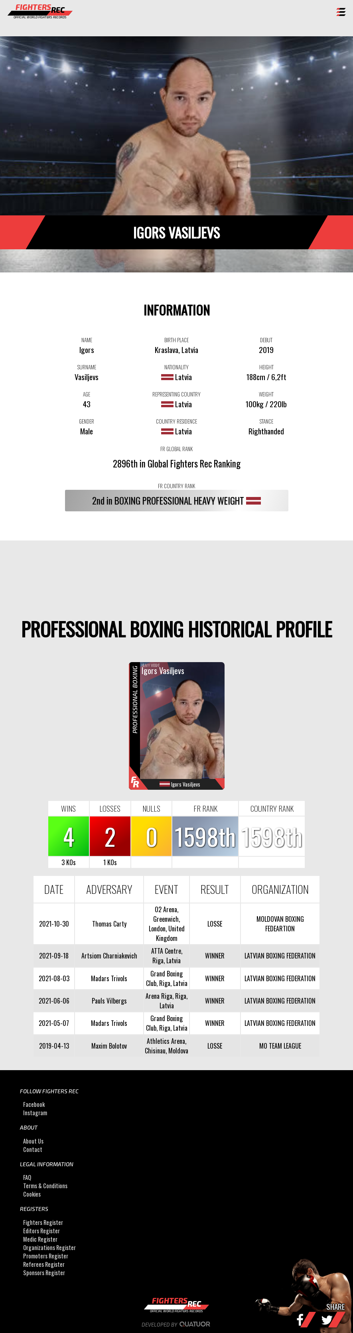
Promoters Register (45, 1256)
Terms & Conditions (45, 1185)
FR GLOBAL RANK (176, 449)
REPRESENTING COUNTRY (176, 394)
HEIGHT (266, 367)
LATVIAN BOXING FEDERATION (280, 955)
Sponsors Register (44, 1272)
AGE (86, 394)
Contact (32, 1149)
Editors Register (41, 1230)
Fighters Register (43, 1222)
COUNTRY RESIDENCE (176, 421)
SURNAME (86, 367)
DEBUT (266, 340)
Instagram (35, 1113)
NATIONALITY (176, 367)
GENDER (86, 421)
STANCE (266, 421)
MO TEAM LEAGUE (280, 1046)
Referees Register (44, 1264)
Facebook (34, 1104)
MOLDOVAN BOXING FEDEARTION (280, 923)
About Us (33, 1141)
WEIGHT (266, 394)
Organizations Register (49, 1247)
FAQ (27, 1177)
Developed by (176, 1324)
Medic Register (40, 1239)
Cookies (32, 1194)
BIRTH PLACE (176, 340)
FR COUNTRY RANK (176, 486)
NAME (86, 340)
